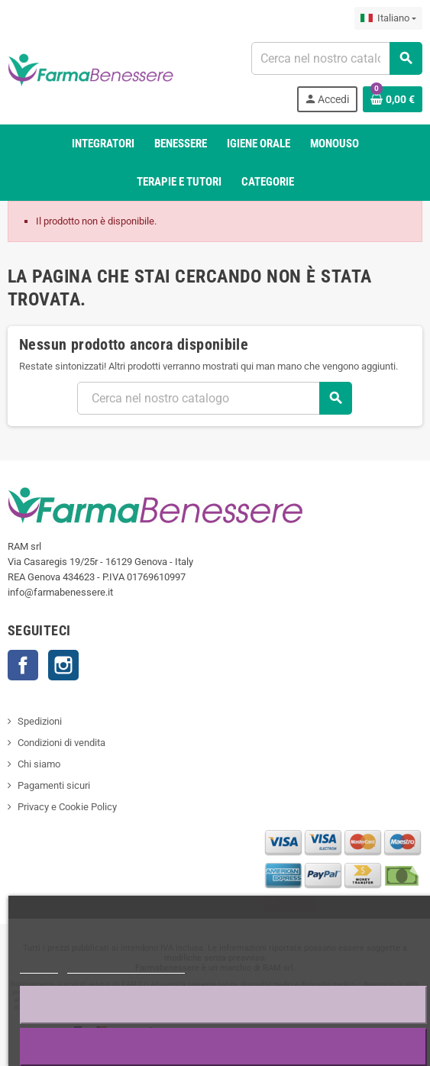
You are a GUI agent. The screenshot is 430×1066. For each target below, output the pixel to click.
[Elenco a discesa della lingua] (388, 18)
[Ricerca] (336, 58)
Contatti (23, 665)
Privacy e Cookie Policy (67, 806)
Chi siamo (39, 764)
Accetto (224, 1046)
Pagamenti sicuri (54, 785)
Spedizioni (40, 721)
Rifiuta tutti (224, 1004)
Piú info (39, 966)
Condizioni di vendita (61, 742)
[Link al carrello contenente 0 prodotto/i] (392, 99)
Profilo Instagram (63, 665)
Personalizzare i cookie (126, 966)
